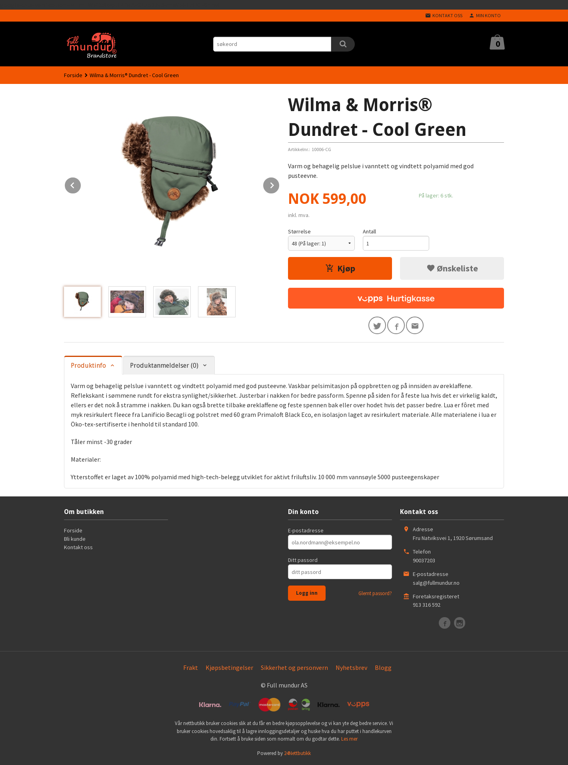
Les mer (349, 738)
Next (279, 183)
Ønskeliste (452, 268)
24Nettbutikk (297, 753)
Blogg (383, 667)
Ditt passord (303, 560)
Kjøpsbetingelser (229, 667)
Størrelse (299, 231)
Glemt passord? (375, 593)
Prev (81, 183)
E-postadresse (306, 530)
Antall (369, 231)
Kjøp (340, 268)
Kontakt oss (78, 547)
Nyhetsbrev (351, 667)
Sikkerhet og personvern (294, 667)
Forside (73, 75)
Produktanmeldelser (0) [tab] (164, 365)
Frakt (190, 667)
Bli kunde (75, 538)
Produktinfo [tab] (88, 365)
